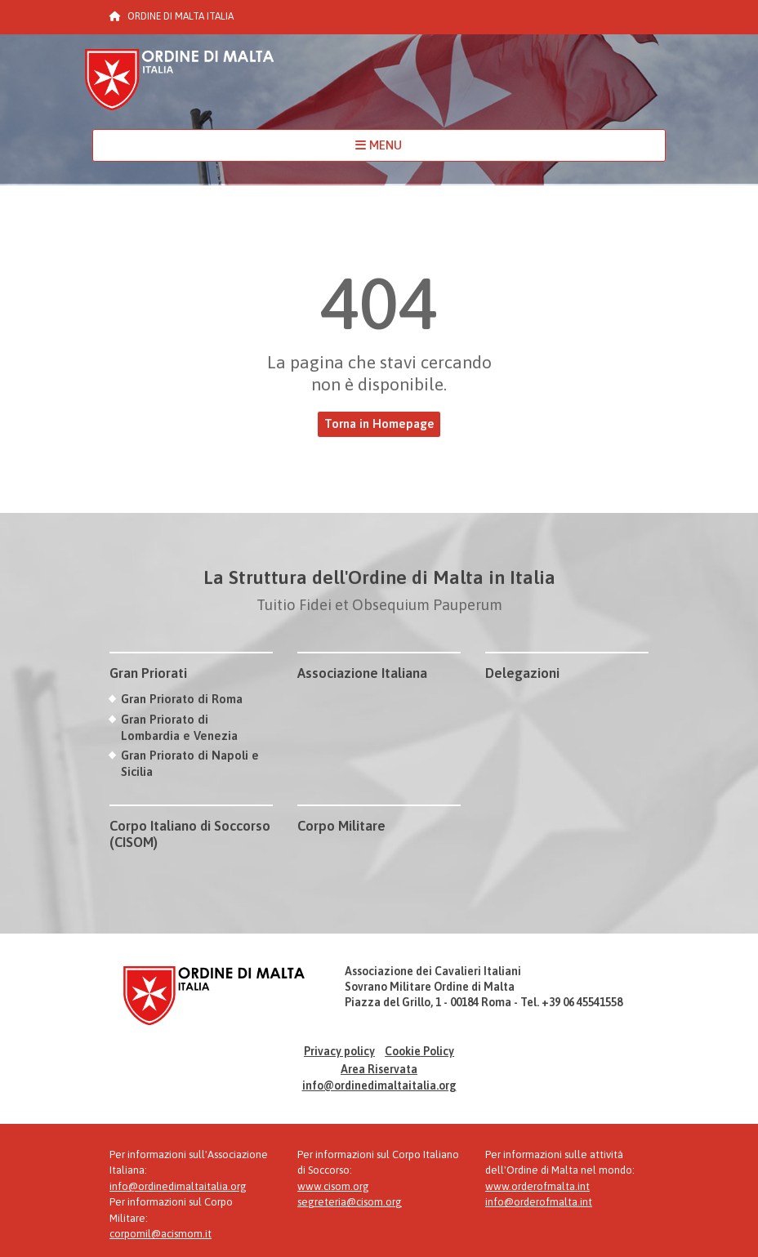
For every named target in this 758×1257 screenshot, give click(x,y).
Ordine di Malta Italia (179, 87)
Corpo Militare (341, 826)
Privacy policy (339, 1051)
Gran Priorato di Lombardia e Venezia (179, 727)
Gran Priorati (148, 673)
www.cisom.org (333, 1186)
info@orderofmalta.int (538, 1202)
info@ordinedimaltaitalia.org (379, 1085)
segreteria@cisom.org (349, 1202)
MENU (378, 145)
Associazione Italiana (362, 673)
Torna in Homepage (379, 423)
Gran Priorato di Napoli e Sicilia (190, 763)
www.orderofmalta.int (537, 1186)
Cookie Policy (419, 1051)
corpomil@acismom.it (160, 1234)
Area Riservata (379, 1069)
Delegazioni (522, 673)
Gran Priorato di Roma (182, 699)
